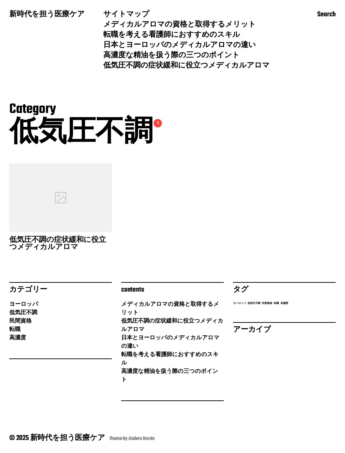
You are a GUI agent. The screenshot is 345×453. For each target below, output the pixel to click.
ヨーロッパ (23, 304)
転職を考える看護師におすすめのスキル (171, 35)
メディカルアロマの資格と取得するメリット (179, 25)
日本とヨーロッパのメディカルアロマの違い (179, 45)
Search (326, 14)
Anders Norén (141, 439)
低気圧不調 (23, 313)
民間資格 (20, 321)
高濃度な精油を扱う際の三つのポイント (171, 56)
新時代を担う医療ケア (47, 15)
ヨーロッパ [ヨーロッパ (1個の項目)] (239, 303)
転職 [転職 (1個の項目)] (276, 303)
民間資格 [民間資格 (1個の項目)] (267, 303)
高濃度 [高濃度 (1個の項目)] (284, 303)
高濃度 (17, 338)
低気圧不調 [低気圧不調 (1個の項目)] (254, 303)
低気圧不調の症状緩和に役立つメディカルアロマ (186, 66)
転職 (14, 330)
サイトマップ (126, 15)
